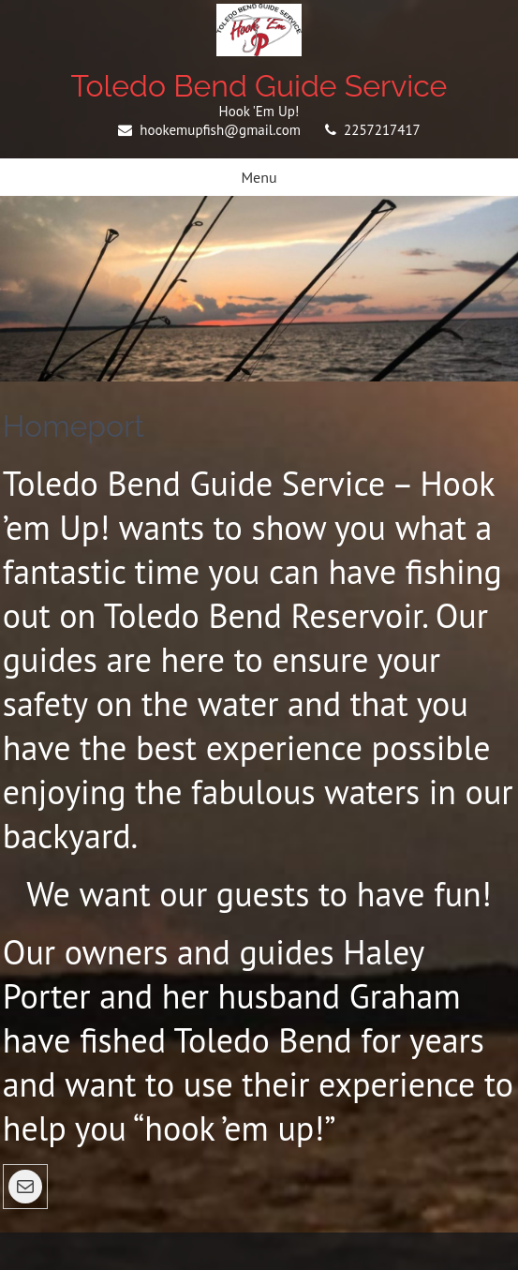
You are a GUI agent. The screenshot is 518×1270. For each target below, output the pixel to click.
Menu (258, 177)
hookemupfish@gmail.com (220, 130)
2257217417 (382, 130)
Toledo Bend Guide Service (259, 85)
